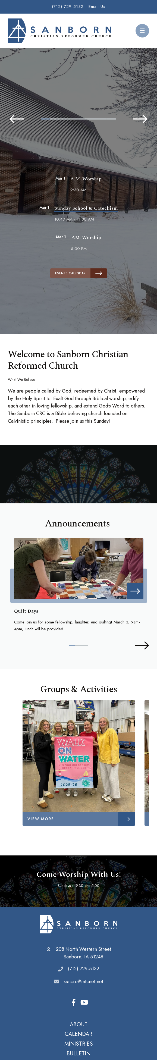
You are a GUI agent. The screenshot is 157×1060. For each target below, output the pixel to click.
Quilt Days (26, 611)
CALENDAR (78, 1034)
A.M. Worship (86, 179)
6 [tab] (93, 119)
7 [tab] (102, 119)
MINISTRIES (78, 1044)
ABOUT (78, 1024)
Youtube (84, 1002)
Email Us (97, 7)
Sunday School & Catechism (86, 208)
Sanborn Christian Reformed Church (78, 924)
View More (81, 819)
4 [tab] (73, 119)
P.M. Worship (86, 237)
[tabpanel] (78, 585)
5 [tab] (83, 119)
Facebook (73, 1002)
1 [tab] (45, 119)
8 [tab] (111, 119)
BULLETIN (78, 1053)
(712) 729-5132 (68, 7)
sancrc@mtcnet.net (83, 981)
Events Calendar (81, 273)
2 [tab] (55, 119)
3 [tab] (64, 119)
